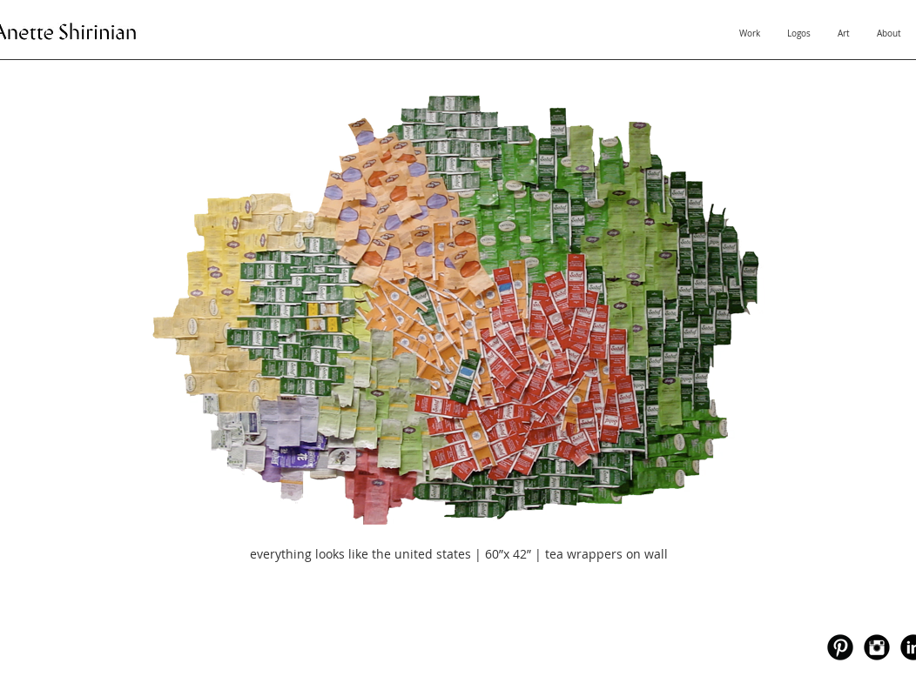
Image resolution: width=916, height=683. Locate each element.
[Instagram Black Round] (877, 647)
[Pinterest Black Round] (840, 647)
